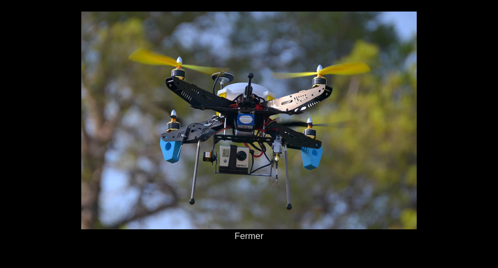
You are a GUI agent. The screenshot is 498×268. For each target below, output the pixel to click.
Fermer (248, 236)
